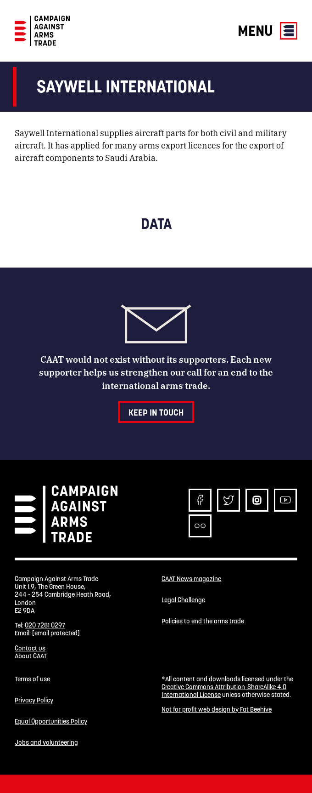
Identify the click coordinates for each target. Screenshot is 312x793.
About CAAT (31, 656)
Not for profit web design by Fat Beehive (217, 709)
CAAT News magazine (191, 579)
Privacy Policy (34, 700)
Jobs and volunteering (46, 743)
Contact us (30, 648)
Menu (267, 30)
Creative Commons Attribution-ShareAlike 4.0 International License (224, 691)
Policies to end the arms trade (203, 621)
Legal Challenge (183, 600)
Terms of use (32, 679)
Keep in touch (156, 412)
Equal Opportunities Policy (51, 721)
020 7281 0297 (45, 625)
